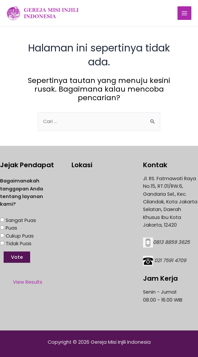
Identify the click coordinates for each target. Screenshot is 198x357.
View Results (27, 282)
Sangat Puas (21, 220)
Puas (11, 228)
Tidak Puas (18, 243)
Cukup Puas (20, 236)
